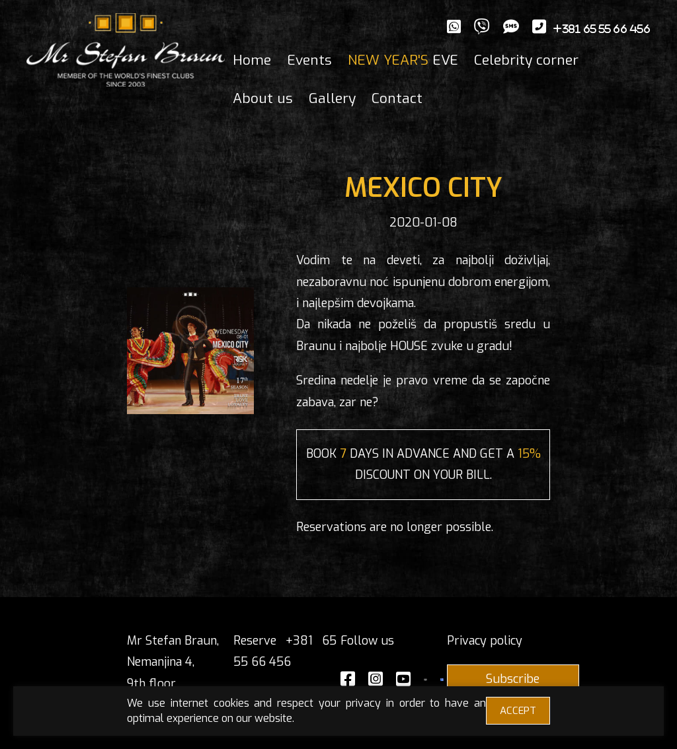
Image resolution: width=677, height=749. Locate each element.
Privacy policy (484, 641)
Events (309, 60)
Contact (397, 98)
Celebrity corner (526, 60)
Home (252, 60)
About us (263, 98)
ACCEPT (518, 710)
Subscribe (512, 679)
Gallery (332, 98)
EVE (403, 60)
